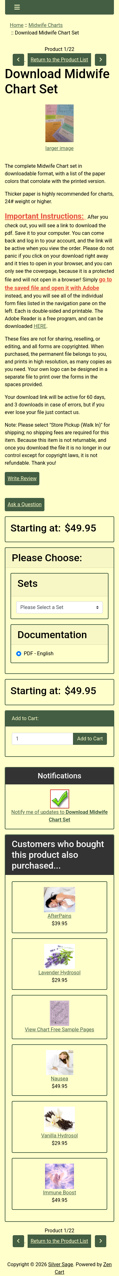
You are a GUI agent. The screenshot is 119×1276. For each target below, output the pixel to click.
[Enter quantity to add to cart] (42, 739)
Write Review (22, 478)
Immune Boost (59, 1193)
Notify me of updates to (59, 809)
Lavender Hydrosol (59, 973)
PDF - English (39, 654)
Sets (27, 583)
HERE (40, 326)
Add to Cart (90, 739)
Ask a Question (25, 504)
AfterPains (59, 916)
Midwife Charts (46, 25)
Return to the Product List (59, 60)
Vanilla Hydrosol (59, 1136)
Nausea (59, 1079)
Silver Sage (60, 1264)
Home (16, 25)
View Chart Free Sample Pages (59, 1030)
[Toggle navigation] (17, 7)
